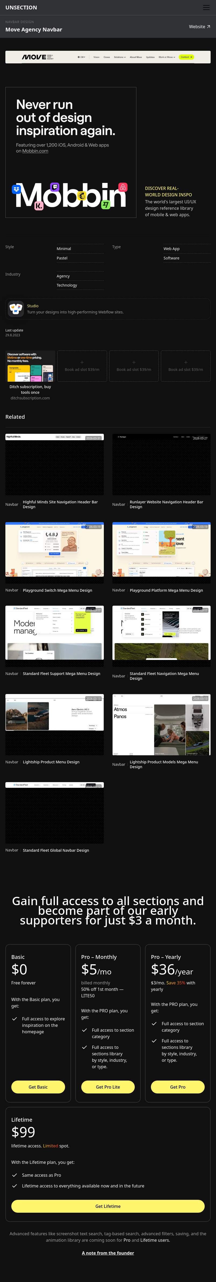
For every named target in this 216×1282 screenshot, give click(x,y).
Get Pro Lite (108, 1087)
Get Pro (178, 1087)
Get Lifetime (108, 1206)
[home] (21, 7)
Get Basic (38, 1087)
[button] (205, 7)
